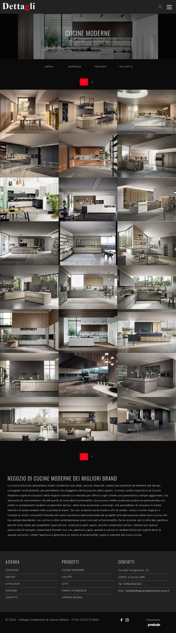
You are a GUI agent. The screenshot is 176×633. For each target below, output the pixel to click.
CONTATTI (11, 597)
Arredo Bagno (72, 597)
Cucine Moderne (99, 41)
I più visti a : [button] (126, 66)
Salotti (67, 577)
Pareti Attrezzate (74, 590)
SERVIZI (10, 577)
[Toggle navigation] (169, 6)
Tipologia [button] (100, 66)
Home (70, 41)
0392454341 (133, 584)
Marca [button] (49, 66)
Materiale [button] (74, 66)
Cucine (80, 41)
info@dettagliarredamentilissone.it (147, 591)
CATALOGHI (13, 584)
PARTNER (11, 590)
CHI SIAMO (12, 570)
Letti (65, 584)
